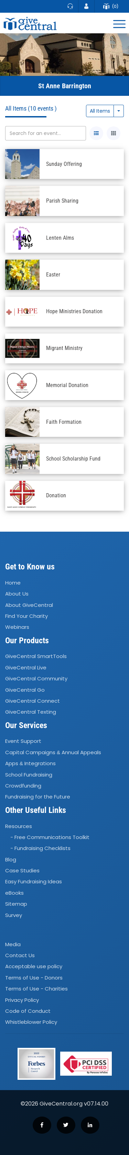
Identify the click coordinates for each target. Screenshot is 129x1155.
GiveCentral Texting (30, 712)
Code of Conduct (28, 1011)
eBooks (14, 892)
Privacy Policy (22, 1000)
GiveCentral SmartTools (36, 656)
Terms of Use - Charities (36, 988)
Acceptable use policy (33, 966)
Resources (18, 826)
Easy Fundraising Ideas (33, 881)
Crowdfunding (23, 785)
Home (13, 582)
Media (13, 944)
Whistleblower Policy (31, 1022)
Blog (10, 859)
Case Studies (22, 870)
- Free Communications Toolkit (49, 837)
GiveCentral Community (36, 678)
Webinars (17, 627)
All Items (100, 110)
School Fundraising (28, 774)
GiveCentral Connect (32, 700)
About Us (17, 593)
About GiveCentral (29, 605)
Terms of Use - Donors (34, 977)
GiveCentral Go (25, 689)
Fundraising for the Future (37, 797)
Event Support (23, 741)
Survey (13, 915)
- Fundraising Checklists (40, 848)
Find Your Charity (26, 616)
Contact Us (20, 955)
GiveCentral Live (25, 667)
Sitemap (16, 903)
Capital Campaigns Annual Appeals (53, 752)
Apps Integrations (30, 763)
